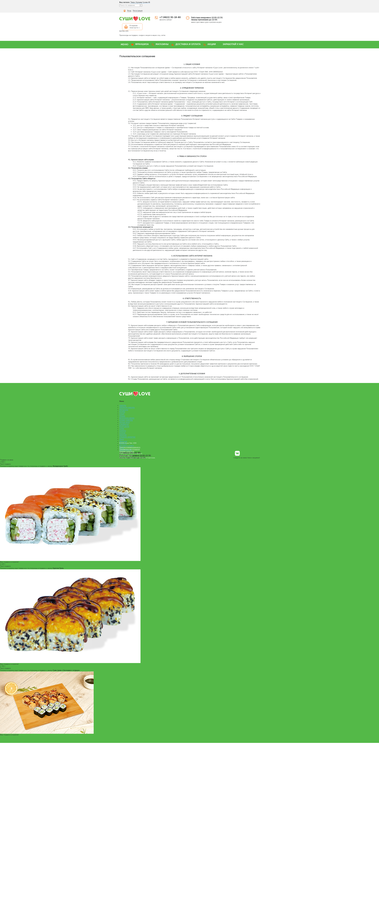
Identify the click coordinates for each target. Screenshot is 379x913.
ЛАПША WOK (124, 422)
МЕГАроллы (123, 410)
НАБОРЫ (122, 405)
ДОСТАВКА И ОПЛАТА (188, 44)
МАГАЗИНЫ (162, 44)
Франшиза (123, 441)
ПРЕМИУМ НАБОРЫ (127, 407)
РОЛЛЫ (122, 412)
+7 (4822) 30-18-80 (170, 17)
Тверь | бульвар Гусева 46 (140, 2)
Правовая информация (126, 451)
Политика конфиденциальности (129, 447)
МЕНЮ (124, 44)
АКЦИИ (211, 44)
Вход (129, 10)
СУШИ (121, 414)
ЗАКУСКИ (123, 435)
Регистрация (137, 10)
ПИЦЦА (122, 416)
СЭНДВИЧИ (124, 424)
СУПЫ (121, 429)
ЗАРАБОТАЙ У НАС (233, 44)
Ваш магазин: (124, 2)
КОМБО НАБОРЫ (126, 420)
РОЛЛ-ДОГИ (124, 426)
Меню (121, 439)
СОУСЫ (122, 433)
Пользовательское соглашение (129, 449)
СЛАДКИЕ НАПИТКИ (127, 437)
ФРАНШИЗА (142, 44)
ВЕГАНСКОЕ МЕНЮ (126, 418)
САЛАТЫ (122, 431)
